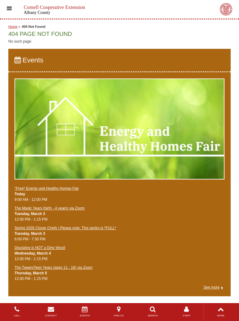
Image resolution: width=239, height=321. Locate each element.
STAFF (186, 311)
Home (12, 26)
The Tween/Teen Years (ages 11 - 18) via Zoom (54, 267)
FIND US (118, 311)
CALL (17, 311)
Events (29, 60)
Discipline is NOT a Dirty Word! (40, 248)
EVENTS (84, 311)
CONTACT (51, 311)
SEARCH (152, 311)
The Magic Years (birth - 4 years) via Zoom (50, 208)
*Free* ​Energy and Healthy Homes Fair (47, 188)
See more (211, 287)
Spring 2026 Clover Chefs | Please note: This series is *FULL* (65, 228)
